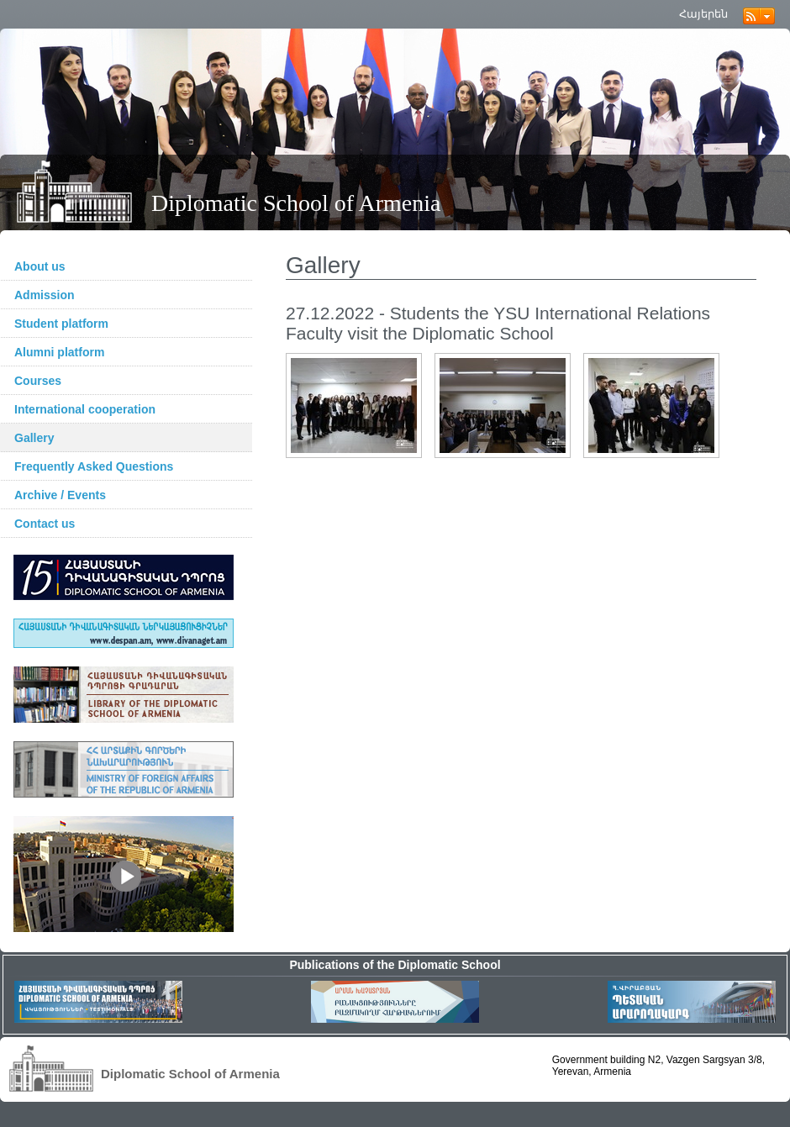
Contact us (44, 523)
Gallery (34, 438)
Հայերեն (703, 14)
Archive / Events (60, 495)
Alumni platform (59, 352)
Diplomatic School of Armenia (296, 203)
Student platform (61, 323)
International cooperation (84, 409)
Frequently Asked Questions (93, 466)
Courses (37, 380)
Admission (44, 295)
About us (40, 266)
